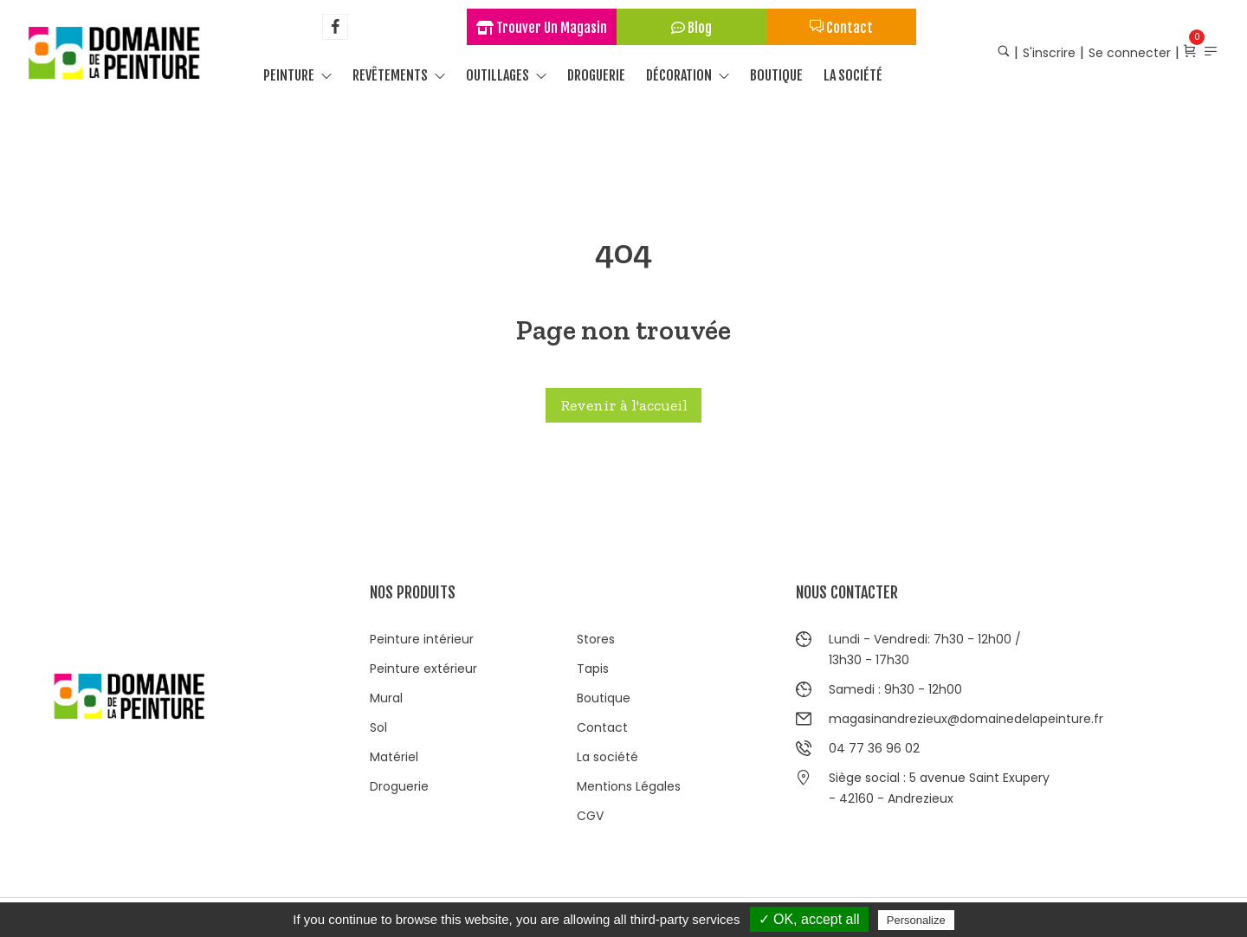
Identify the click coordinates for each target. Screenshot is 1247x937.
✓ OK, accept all (809, 919)
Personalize (916, 920)
